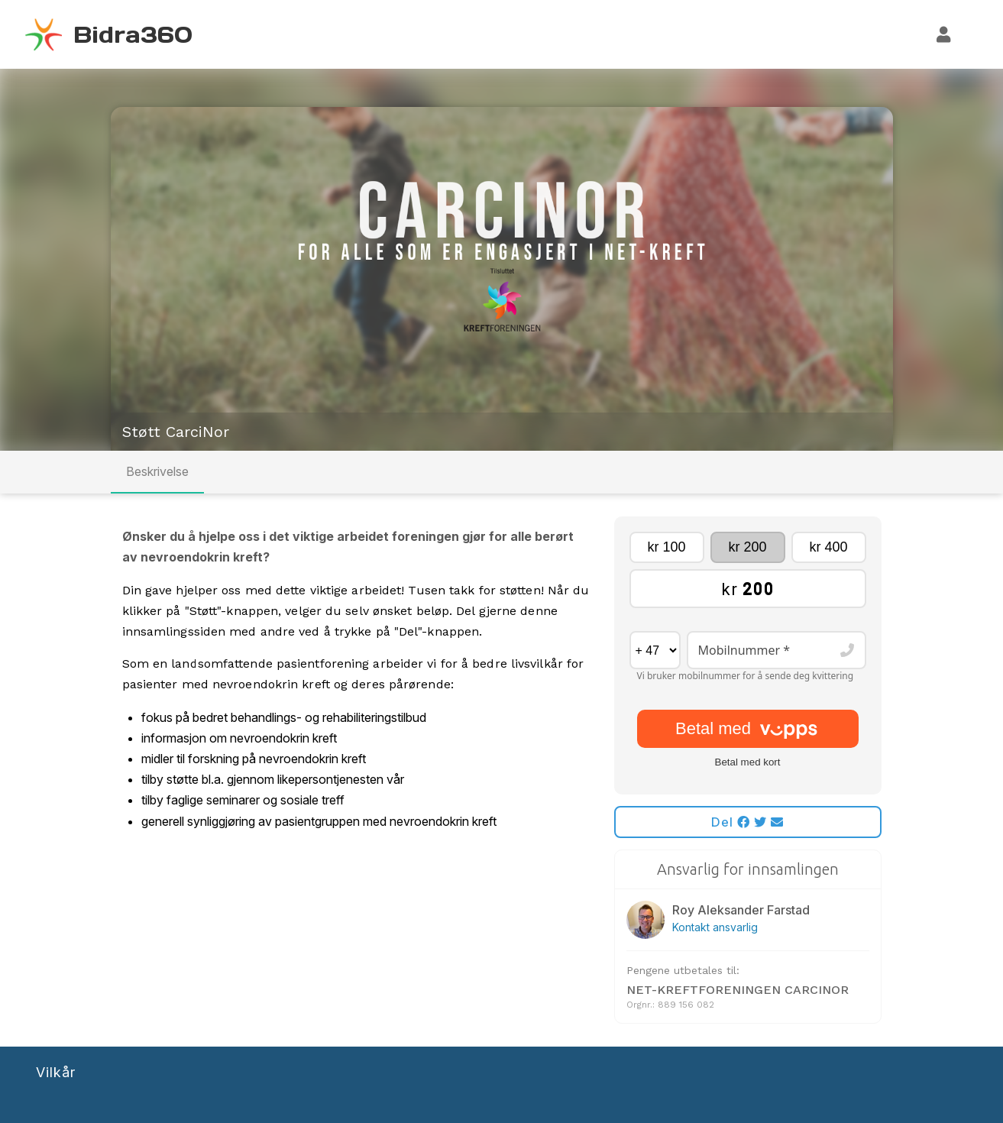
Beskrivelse (157, 471)
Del (747, 822)
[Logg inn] (944, 34)
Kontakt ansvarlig (715, 927)
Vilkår (56, 1072)
